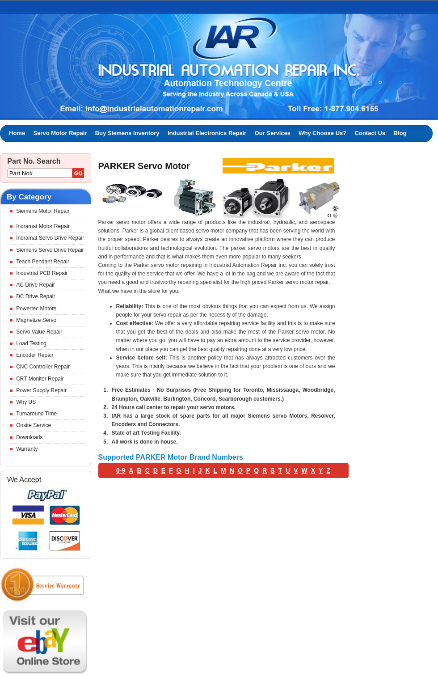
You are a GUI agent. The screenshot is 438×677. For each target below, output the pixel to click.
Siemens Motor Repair (42, 211)
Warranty (27, 449)
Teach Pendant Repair (42, 261)
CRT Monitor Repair (39, 379)
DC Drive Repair (35, 296)
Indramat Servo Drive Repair (50, 238)
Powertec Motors (36, 308)
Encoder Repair (34, 355)
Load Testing (31, 343)
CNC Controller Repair (43, 367)
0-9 (120, 470)
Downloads (29, 437)
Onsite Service (33, 425)
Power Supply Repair (41, 390)
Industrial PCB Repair (41, 273)
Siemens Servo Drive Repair (50, 250)
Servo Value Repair (39, 332)
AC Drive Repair (35, 285)
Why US (26, 402)
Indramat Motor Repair (43, 226)
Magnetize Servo (36, 320)
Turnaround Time (36, 413)
